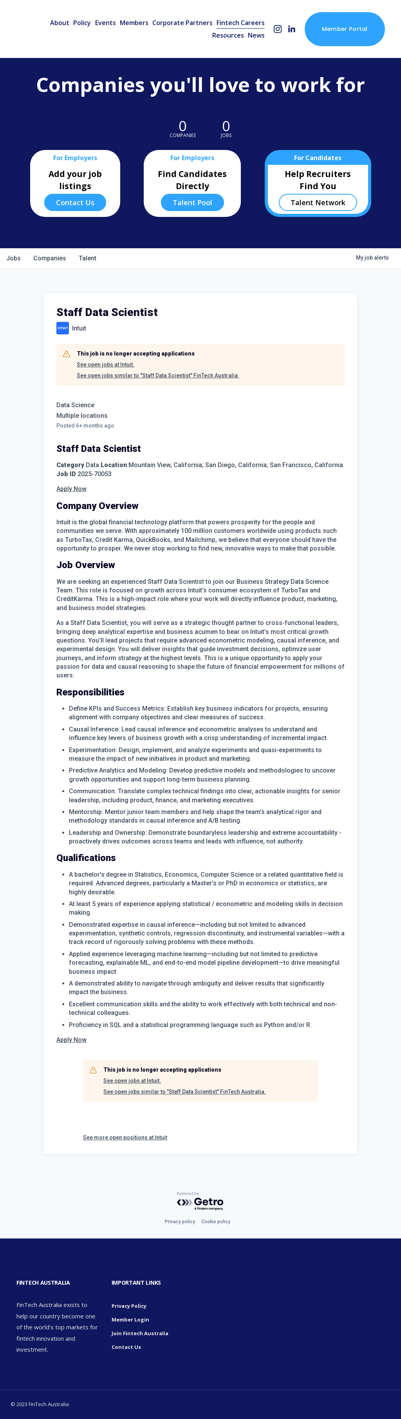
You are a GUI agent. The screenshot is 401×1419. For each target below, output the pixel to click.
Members (134, 22)
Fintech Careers (241, 22)
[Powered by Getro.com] (200, 1201)
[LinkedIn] (291, 29)
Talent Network (318, 202)
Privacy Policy (129, 1305)
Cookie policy (215, 1221)
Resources (228, 35)
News (256, 35)
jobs (13, 258)
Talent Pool (192, 202)
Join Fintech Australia (140, 1333)
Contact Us (75, 202)
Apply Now (71, 489)
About (59, 22)
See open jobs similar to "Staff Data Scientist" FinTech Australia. (158, 375)
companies (49, 258)
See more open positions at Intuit (125, 1137)
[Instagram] (278, 29)
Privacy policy (180, 1221)
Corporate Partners (182, 22)
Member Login (130, 1319)
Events (105, 22)
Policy (82, 22)
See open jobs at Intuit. (105, 364)
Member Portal (345, 29)
